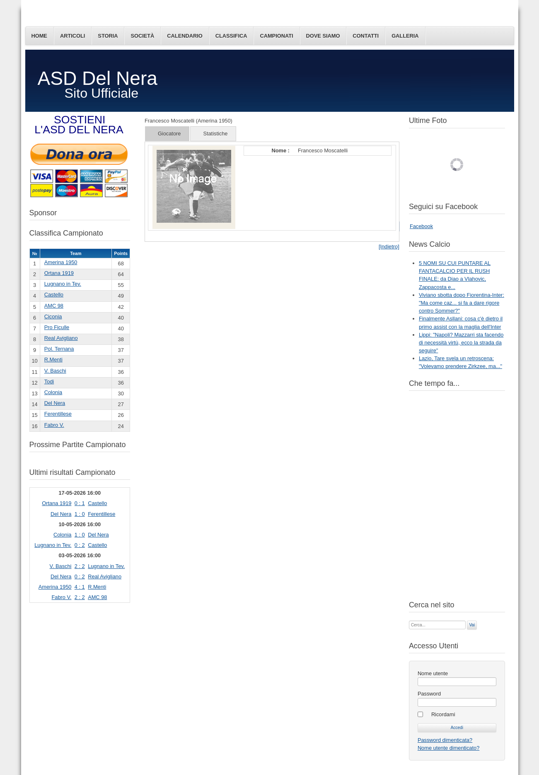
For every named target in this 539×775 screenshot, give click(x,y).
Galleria (405, 36)
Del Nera (54, 403)
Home (39, 36)
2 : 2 (80, 566)
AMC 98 (53, 306)
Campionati (276, 36)
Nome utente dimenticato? (448, 748)
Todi (49, 381)
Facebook (421, 226)
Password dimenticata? (445, 740)
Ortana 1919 (59, 273)
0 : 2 (80, 545)
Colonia (53, 392)
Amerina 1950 (60, 262)
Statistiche (215, 133)
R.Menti (53, 359)
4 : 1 (80, 587)
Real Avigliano (61, 338)
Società (142, 36)
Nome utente (433, 673)
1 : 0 (80, 514)
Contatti (366, 36)
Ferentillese (58, 414)
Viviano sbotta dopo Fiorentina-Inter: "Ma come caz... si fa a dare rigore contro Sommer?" (461, 303)
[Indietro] (389, 246)
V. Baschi (55, 371)
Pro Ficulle (56, 327)
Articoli (72, 36)
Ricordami (443, 714)
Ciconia (53, 316)
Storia (108, 36)
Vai (472, 625)
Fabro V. (54, 425)
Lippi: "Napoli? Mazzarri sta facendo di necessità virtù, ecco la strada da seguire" (461, 343)
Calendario (184, 36)
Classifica (231, 36)
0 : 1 (80, 503)
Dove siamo (323, 36)
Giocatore (169, 133)
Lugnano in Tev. (62, 284)
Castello (53, 294)
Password (429, 694)
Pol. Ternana (59, 349)
